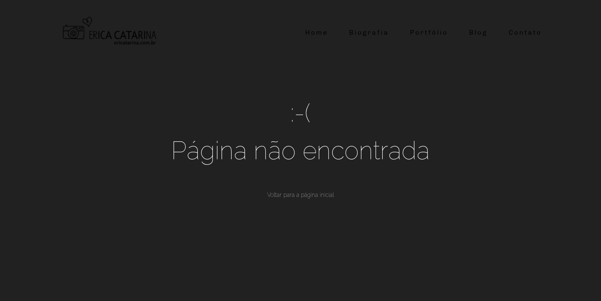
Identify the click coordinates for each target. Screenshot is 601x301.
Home (316, 32)
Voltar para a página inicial (300, 195)
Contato (525, 32)
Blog (478, 32)
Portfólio (429, 32)
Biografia (369, 32)
